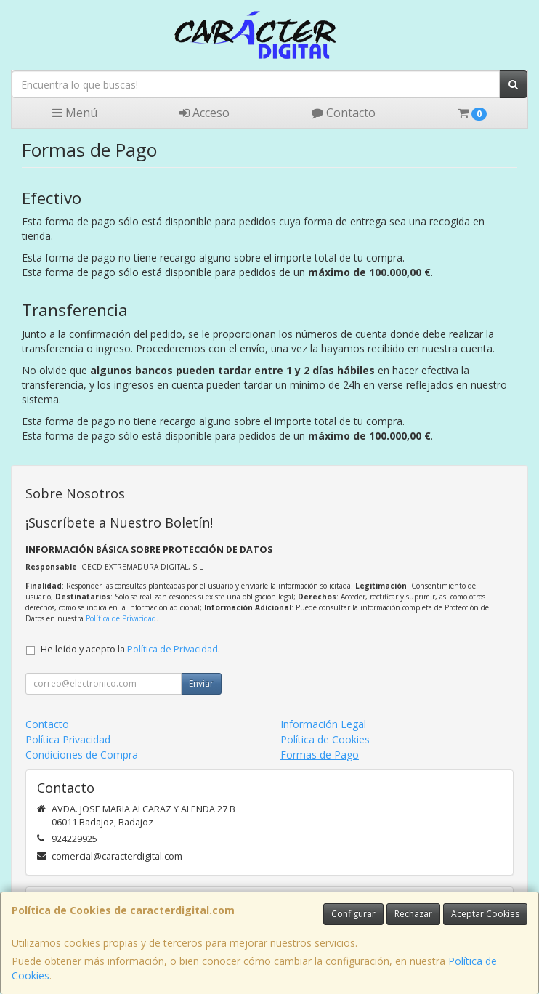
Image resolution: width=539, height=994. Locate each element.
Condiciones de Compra (81, 754)
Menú (74, 113)
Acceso (204, 113)
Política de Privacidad (121, 618)
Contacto (344, 113)
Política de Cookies (325, 739)
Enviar (201, 683)
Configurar (353, 914)
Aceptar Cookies (485, 914)
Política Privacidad (67, 739)
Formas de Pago (319, 754)
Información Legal (323, 724)
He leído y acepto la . (130, 649)
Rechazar (413, 914)
